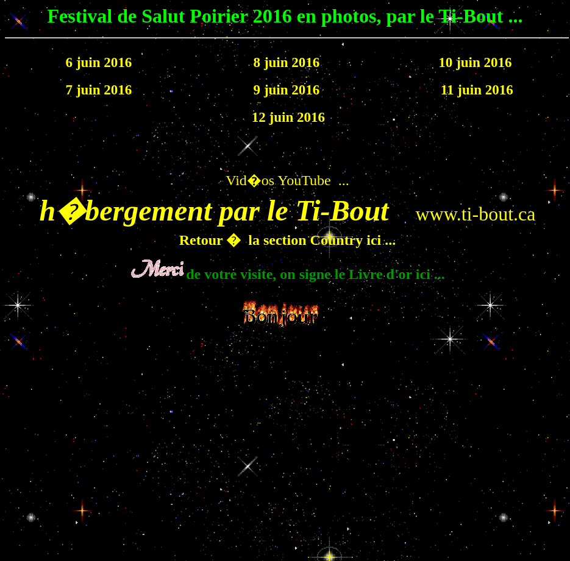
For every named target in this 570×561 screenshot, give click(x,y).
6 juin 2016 (99, 62)
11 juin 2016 (475, 89)
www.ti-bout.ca (475, 214)
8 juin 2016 (287, 62)
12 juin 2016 (286, 117)
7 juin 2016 (99, 89)
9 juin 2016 (287, 89)
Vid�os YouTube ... (287, 180)
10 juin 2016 (474, 62)
